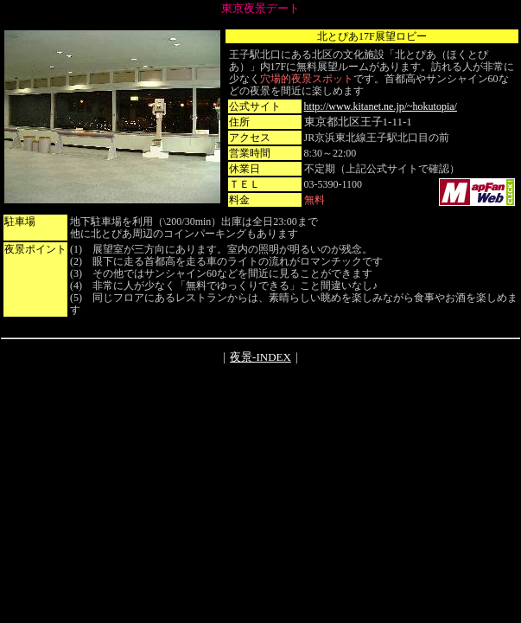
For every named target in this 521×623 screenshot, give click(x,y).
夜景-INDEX (260, 356)
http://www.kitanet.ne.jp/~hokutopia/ (380, 106)
